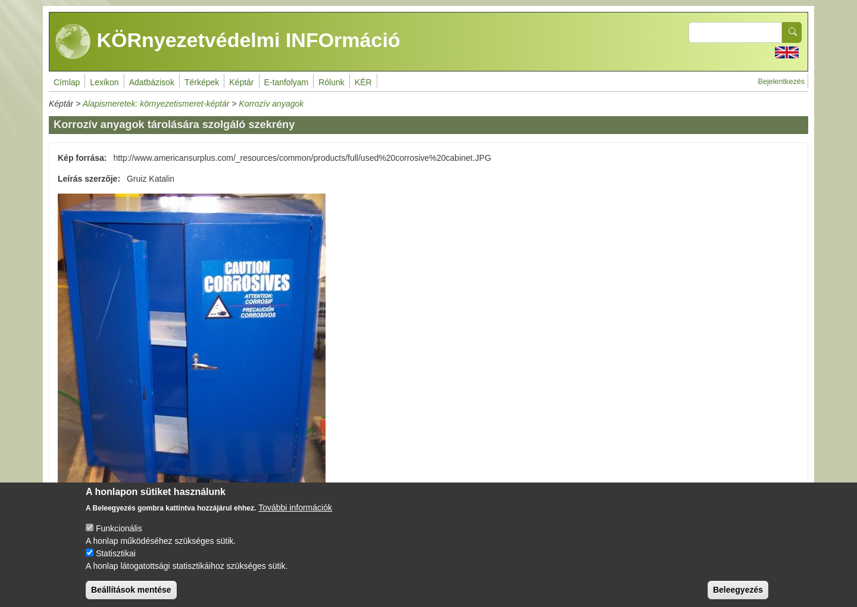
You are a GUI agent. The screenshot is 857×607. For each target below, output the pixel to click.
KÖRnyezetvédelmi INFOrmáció (228, 42)
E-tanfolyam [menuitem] (286, 82)
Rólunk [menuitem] (331, 82)
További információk (295, 517)
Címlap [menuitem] (67, 82)
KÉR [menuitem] (363, 82)
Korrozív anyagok (271, 103)
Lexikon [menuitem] (104, 82)
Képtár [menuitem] (241, 82)
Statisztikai (116, 563)
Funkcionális (119, 538)
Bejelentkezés (781, 81)
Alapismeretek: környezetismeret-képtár (156, 103)
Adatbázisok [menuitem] (151, 82)
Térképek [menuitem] (201, 82)
